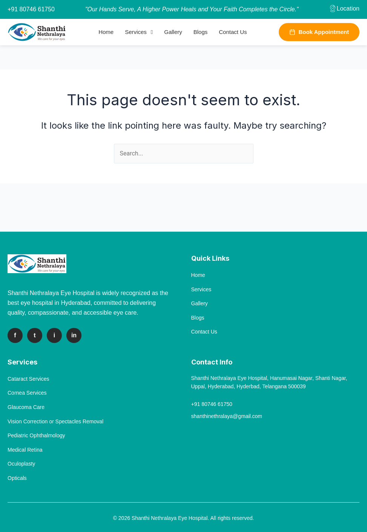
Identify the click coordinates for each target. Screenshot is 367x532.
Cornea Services (27, 393)
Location (344, 8)
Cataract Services (28, 379)
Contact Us (233, 32)
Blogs (200, 32)
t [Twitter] (34, 335)
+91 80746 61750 (31, 9)
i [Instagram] (54, 335)
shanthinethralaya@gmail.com (227, 416)
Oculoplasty (21, 464)
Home (106, 32)
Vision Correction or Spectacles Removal (55, 421)
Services (136, 32)
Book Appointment (319, 32)
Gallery (173, 32)
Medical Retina (25, 450)
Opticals (17, 478)
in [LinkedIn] (74, 335)
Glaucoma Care (26, 407)
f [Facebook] (15, 335)
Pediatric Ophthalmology (36, 435)
